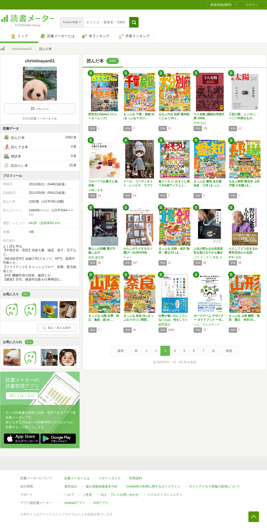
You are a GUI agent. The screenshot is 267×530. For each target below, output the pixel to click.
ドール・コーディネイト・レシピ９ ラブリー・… (138, 185)
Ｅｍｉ (127, 257)
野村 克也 (235, 257)
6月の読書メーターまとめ (40, 118)
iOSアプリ (100, 503)
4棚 (31, 232)
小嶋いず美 (95, 190)
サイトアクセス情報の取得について (214, 486)
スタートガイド (109, 478)
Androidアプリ (74, 503)
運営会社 (70, 486)
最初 (121, 351)
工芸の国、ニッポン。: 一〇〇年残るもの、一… (244, 118)
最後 (229, 351)
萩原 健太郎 (96, 257)
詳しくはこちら (22, 396)
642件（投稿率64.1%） (45, 223)
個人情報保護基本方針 (102, 486)
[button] (134, 22)
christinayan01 (22, 49)
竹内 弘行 (200, 123)
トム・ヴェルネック (207, 324)
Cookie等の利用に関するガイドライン (153, 486)
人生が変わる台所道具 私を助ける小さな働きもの (210, 252)
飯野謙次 (164, 324)
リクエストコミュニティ (164, 494)
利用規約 (135, 478)
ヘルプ (69, 494)
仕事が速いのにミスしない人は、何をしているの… (173, 319)
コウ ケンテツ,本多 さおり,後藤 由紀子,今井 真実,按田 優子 (210, 257)
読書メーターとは (77, 478)
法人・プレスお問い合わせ (120, 494)
